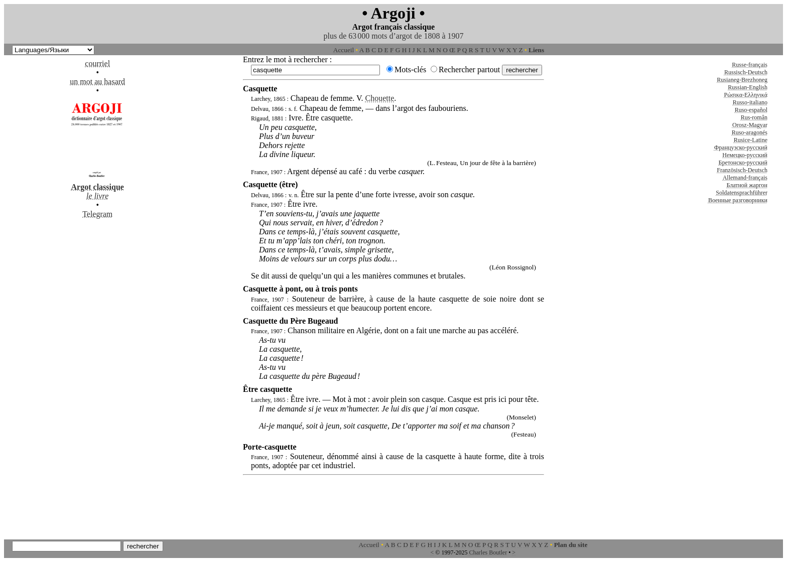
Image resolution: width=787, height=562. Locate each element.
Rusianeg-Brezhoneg (742, 79)
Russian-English (747, 87)
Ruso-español (751, 109)
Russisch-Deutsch (745, 72)
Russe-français (749, 64)
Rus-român (754, 117)
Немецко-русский (744, 155)
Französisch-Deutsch (742, 170)
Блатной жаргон (746, 185)
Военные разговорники (737, 200)
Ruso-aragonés (749, 132)
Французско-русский (740, 147)
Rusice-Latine (750, 140)
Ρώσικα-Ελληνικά (745, 94)
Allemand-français (745, 177)
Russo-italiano (750, 102)
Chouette (380, 98)
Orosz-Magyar (749, 124)
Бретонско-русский (743, 162)
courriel (97, 63)
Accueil (343, 50)
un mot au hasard (97, 81)
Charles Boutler (488, 552)
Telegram (97, 214)
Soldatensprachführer (741, 192)
